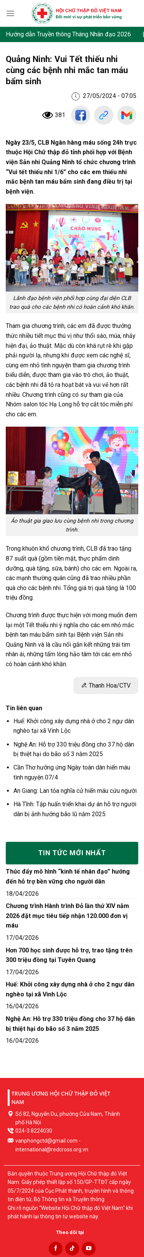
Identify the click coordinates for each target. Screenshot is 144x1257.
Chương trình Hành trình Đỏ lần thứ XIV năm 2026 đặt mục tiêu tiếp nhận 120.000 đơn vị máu (67, 915)
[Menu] (10, 13)
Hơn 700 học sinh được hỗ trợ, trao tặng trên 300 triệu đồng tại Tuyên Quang (69, 955)
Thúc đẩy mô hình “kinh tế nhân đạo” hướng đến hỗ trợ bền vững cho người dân (68, 876)
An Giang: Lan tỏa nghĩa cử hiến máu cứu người (75, 790)
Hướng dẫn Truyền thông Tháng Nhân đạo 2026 (68, 34)
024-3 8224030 (33, 1131)
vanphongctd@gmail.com (46, 1141)
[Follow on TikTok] (72, 1248)
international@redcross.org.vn (51, 1149)
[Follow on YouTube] (89, 1248)
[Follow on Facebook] (56, 1248)
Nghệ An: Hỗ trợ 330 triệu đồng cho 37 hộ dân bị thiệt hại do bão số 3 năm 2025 (70, 1023)
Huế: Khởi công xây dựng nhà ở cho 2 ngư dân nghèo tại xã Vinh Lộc (70, 989)
